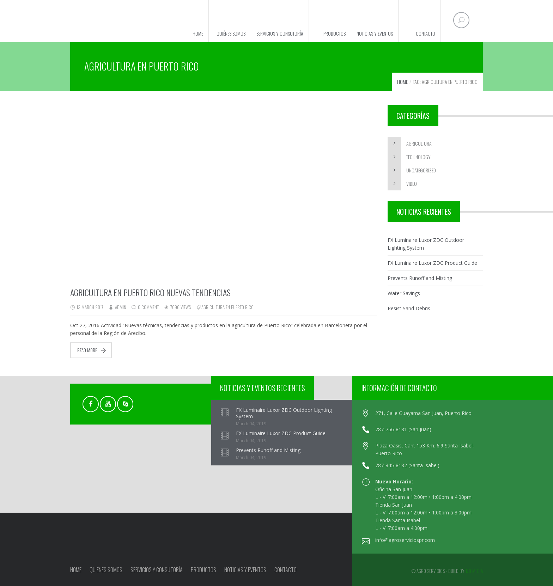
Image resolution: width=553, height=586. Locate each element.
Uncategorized (421, 170)
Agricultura (419, 143)
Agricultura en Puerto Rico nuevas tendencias (150, 292)
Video (411, 183)
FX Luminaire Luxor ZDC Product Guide (432, 263)
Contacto (425, 33)
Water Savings (404, 293)
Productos (334, 33)
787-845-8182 (391, 465)
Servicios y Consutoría (279, 33)
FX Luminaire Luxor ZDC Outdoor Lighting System (426, 244)
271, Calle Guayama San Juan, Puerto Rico (423, 413)
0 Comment (148, 307)
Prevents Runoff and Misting (420, 278)
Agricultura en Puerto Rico (227, 307)
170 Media (474, 570)
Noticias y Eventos (375, 33)
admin (120, 307)
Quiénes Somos (231, 33)
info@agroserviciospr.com (405, 540)
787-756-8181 (391, 429)
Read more (87, 350)
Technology (418, 156)
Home (198, 33)
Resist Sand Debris (409, 308)
